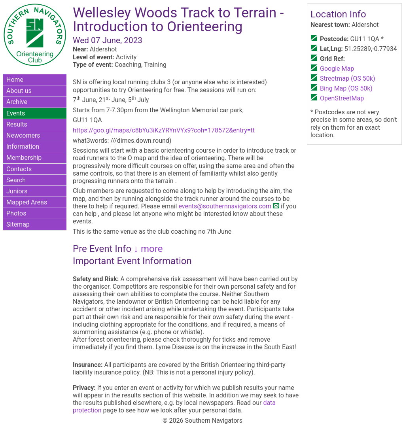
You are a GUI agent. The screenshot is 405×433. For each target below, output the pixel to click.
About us (19, 91)
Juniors (16, 191)
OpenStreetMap (342, 98)
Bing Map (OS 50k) (346, 88)
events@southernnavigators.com (224, 206)
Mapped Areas (26, 202)
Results (16, 124)
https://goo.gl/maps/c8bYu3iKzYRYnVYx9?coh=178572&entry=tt (164, 130)
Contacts (19, 169)
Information (22, 146)
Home (14, 79)
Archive (16, 102)
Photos (16, 213)
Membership (24, 157)
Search (16, 180)
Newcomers (23, 135)
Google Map (337, 68)
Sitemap (18, 224)
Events (15, 113)
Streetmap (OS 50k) (347, 78)
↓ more (147, 248)
